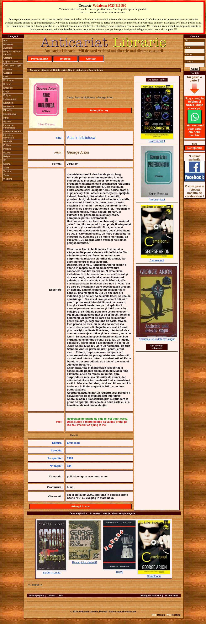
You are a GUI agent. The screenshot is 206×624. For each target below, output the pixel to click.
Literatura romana (12, 131)
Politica (7, 145)
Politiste (7, 149)
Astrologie (8, 44)
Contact (91, 58)
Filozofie (7, 110)
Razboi (6, 152)
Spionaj (7, 164)
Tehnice (7, 171)
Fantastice (8, 106)
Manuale (7, 141)
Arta (5, 40)
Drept (6, 91)
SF (4, 160)
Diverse (7, 84)
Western (7, 179)
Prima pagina (36, 595)
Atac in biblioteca (81, 138)
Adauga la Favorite (150, 595)
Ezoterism (8, 102)
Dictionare (8, 80)
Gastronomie (9, 114)
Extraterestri (9, 99)
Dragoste (8, 87)
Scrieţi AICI (194, 148)
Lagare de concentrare (9, 126)
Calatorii (7, 58)
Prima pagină (39, 58)
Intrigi (6, 117)
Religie (6, 156)
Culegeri (7, 73)
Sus (61, 595)
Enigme (7, 95)
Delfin (6, 76)
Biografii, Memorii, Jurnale (12, 52)
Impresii (65, 58)
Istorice (7, 121)
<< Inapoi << (35, 584)
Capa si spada (10, 61)
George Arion (78, 152)
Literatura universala (8, 136)
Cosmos (7, 69)
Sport (6, 167)
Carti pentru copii (12, 65)
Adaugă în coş (99, 110)
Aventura (7, 48)
